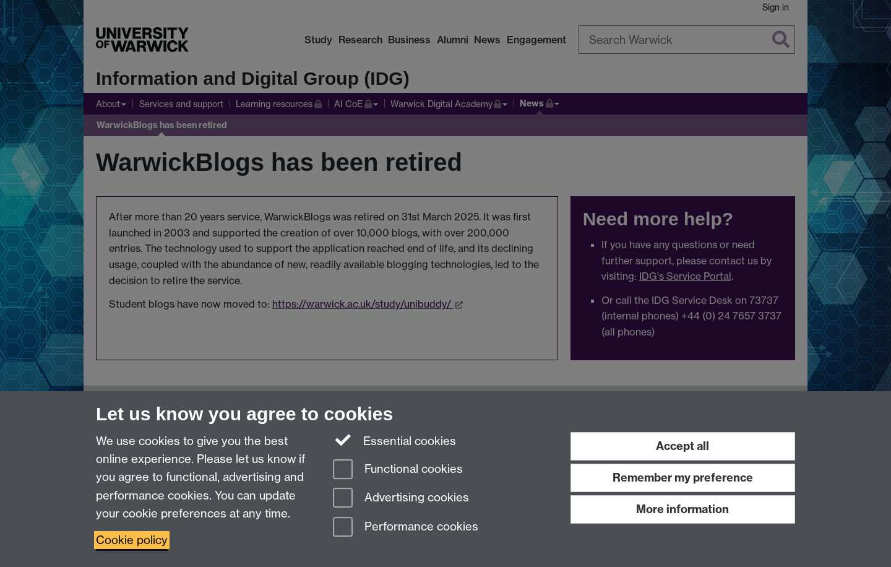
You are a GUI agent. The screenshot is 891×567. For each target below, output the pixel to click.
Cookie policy (132, 540)
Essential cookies (394, 440)
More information (682, 509)
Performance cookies (405, 527)
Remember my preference (683, 477)
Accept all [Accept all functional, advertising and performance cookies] (682, 446)
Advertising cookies (401, 498)
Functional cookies (398, 470)
